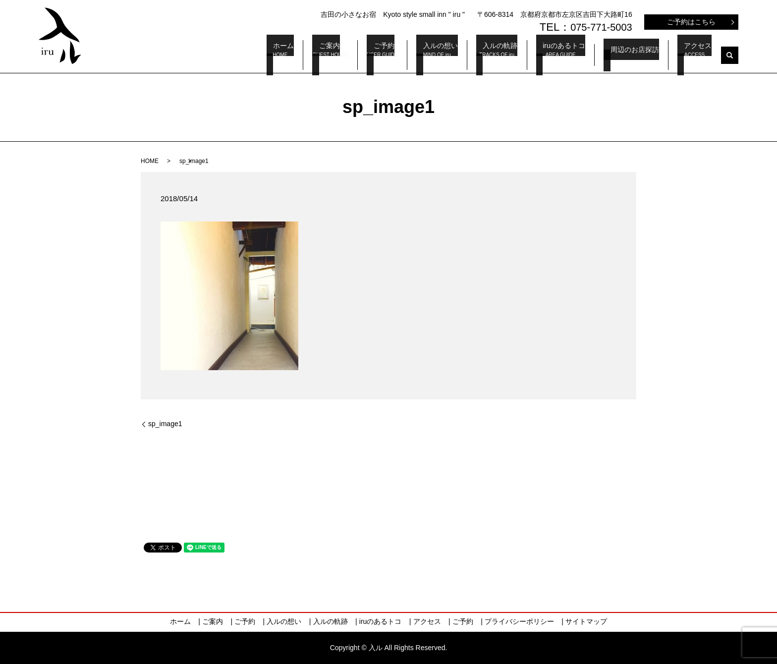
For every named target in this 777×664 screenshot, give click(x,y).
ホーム (316, 55)
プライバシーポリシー (519, 621)
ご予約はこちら (691, 22)
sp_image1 (165, 424)
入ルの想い (466, 55)
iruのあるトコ (577, 55)
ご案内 (363, 55)
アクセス (698, 55)
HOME (150, 161)
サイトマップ (586, 621)
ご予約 (415, 55)
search (729, 55)
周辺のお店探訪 (641, 55)
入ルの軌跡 (520, 55)
